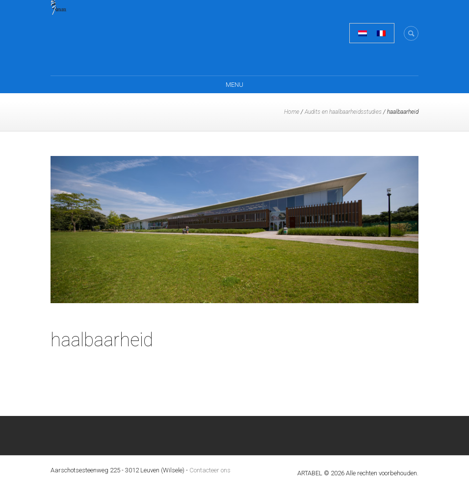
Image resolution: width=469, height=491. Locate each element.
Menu (234, 84)
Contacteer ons (210, 470)
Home (291, 111)
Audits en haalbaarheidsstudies (343, 111)
